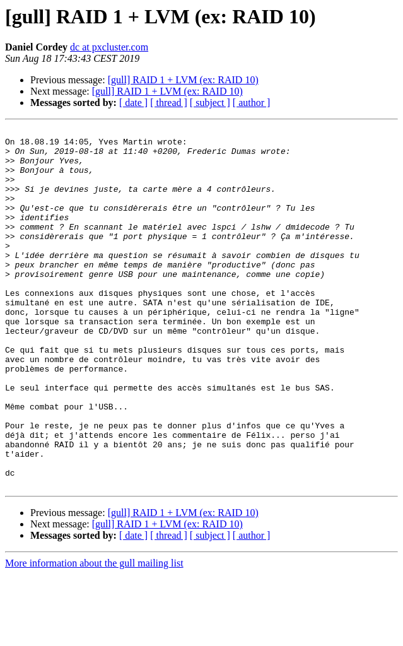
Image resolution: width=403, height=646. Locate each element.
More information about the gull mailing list (94, 635)
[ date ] (133, 102)
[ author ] (252, 102)
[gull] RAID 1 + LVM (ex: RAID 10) (183, 79)
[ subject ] (210, 102)
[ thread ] (168, 102)
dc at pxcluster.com (109, 47)
